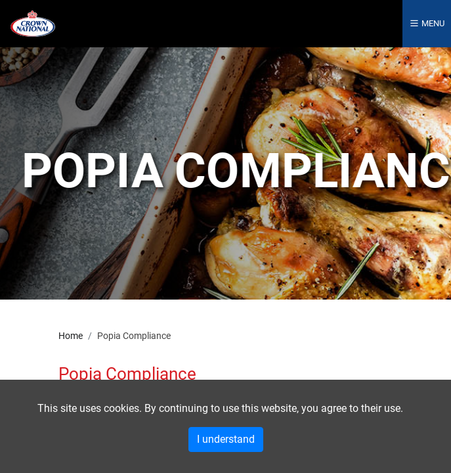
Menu (426, 23)
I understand (226, 439)
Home (70, 336)
